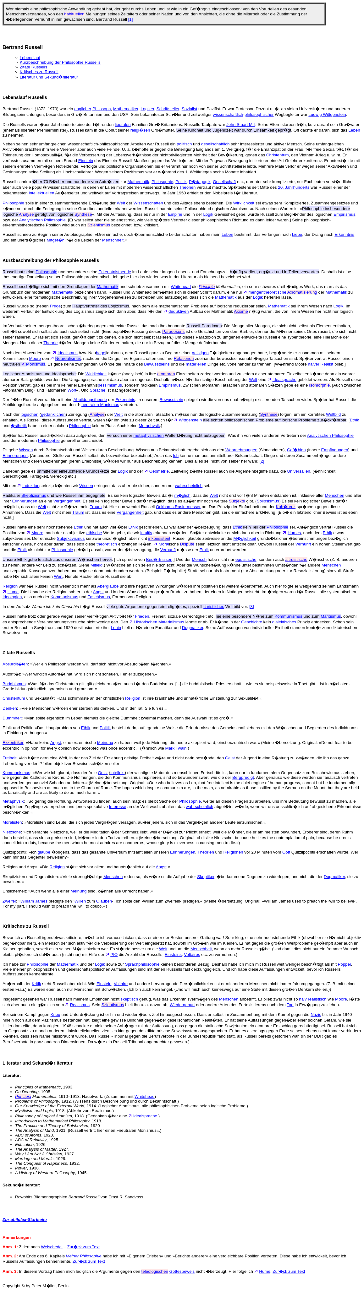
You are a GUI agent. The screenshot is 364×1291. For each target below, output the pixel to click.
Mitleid (97, 565)
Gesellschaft (224, 181)
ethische (94, 532)
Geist (230, 758)
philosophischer (259, 114)
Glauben (104, 901)
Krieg (55, 1014)
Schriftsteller (168, 108)
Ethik (354, 420)
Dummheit (12, 718)
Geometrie (159, 471)
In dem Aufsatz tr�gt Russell (103, 606)
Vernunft (303, 544)
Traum (96, 506)
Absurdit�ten (15, 664)
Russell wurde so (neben (26, 306)
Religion (10, 586)
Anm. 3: (10, 1271)
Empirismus (345, 214)
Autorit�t (11, 674)
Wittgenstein (190, 420)
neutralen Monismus (100, 404)
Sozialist (189, 108)
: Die (44, 374)
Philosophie (162, 181)
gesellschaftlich (215, 144)
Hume (13, 591)
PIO (114, 954)
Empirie (175, 214)
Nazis (316, 1014)
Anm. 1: (10, 1247)
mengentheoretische (267, 292)
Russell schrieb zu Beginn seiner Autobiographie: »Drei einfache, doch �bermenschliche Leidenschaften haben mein (112, 234)
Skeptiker (205, 876)
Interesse (117, 806)
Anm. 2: (10, 1256)
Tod (290, 1004)
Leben (354, 130)
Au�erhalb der (17, 983)
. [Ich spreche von (74, 559)
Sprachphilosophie (142, 964)
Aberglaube (108, 586)
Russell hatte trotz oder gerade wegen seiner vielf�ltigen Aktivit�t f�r (69, 616)
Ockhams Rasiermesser (178, 506)
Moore (35, 358)
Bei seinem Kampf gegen (27, 1014)
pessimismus (110, 385)
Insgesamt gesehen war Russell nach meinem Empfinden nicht (62, 999)
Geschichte (251, 622)
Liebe (297, 234)
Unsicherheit (14, 891)
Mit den (12, 485)
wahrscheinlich (188, 485)
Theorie (50, 342)
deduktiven (178, 311)
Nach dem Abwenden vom (30, 352)
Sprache (98, 390)
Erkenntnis (344, 234)
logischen (29, 414)
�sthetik (19, 425)
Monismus (35, 364)
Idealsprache (284, 379)
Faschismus (98, 596)
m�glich (182, 495)
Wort (72, 390)
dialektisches (284, 622)
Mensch (199, 559)
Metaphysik (149, 425)
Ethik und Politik (17, 727)
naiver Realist (321, 364)
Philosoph (101, 108)
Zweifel (9, 901)
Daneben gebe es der (60, 471)
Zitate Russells (33, 67)
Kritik (36, 983)
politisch (184, 144)
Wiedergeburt (182, 1004)
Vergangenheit (66, 501)
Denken (10, 708)
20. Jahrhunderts (293, 187)
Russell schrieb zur (65, 181)
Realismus (80, 1004)
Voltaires (192, 954)
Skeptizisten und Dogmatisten (30, 876)
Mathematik (138, 181)
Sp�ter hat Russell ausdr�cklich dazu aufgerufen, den (68, 435)
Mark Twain (176, 748)
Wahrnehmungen (241, 450)
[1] (130, 19)
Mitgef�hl (56, 240)
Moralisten (12, 822)
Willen (80, 901)
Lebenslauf (30, 57)
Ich (176, 455)
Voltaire (121, 983)
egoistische (245, 559)
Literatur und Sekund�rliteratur (49, 77)
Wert (58, 576)
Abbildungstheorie (90, 399)
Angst (98, 591)
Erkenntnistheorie (114, 271)
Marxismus (331, 616)
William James (33, 901)
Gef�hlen (296, 450)
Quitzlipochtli (14, 852)
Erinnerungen (15, 455)
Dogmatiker (192, 627)
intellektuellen (41, 193)
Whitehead (181, 286)
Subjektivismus (71, 538)
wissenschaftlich (228, 114)
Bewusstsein (171, 399)
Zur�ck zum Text (83, 1247)
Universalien (298, 471)
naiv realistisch (312, 999)
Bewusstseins (157, 364)
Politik (181, 181)
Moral (164, 544)
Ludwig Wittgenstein (327, 114)
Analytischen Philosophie (42, 220)
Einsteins (173, 954)
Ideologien (12, 596)
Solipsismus (268, 501)
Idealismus (68, 352)
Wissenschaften (148, 203)
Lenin (116, 627)
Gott (286, 852)
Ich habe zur (15, 964)
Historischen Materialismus (159, 622)
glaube (44, 852)
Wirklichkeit (243, 203)
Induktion (30, 485)
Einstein (85, 160)
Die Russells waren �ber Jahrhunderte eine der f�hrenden (59, 124)
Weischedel (52, 1247)
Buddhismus (14, 683)
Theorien (187, 187)
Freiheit (9, 758)
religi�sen (140, 130)
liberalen (122, 124)
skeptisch (129, 999)
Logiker (147, 108)
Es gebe (11, 450)
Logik (208, 214)
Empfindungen (334, 450)
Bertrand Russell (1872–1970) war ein (38, 108)
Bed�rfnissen (159, 559)
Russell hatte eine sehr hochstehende (38, 527)
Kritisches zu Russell (39, 71)
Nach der (12, 414)
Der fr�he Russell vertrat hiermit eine (38, 399)
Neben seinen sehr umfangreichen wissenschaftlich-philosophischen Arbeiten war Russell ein (90, 144)
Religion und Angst (20, 867)
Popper (344, 964)
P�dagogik (200, 181)
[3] (251, 606)
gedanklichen (53, 414)
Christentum (277, 155)
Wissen (26, 450)
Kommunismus (64, 596)
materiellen (196, 364)
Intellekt (117, 772)
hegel (101, 352)
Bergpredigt (243, 777)
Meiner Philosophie (84, 1256)
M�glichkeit (245, 538)
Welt (121, 203)
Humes (294, 532)
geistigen (200, 352)
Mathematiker (125, 108)
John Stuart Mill (240, 124)
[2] (262, 461)
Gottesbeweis (182, 1271)
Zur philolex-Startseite (25, 1219)
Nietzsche (12, 832)
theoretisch (107, 544)
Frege (55, 306)
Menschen (335, 495)
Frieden (142, 616)
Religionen (233, 852)
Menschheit (113, 240)
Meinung (105, 742)
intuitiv (146, 532)
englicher (82, 108)
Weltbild (333, 414)
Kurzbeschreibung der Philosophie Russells (60, 62)
